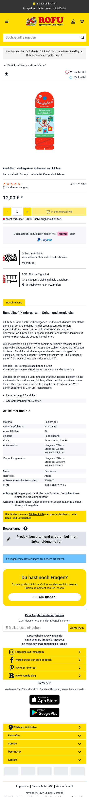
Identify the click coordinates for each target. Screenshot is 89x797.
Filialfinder (60, 8)
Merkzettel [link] (77, 77)
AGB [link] (50, 786)
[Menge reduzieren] (7, 212)
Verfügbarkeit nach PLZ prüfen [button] (41, 284)
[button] (25, 528)
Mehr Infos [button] (28, 262)
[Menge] (17, 212)
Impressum (22, 786)
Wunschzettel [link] (75, 72)
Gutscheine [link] (44, 8)
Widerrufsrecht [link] (64, 786)
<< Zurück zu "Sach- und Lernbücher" (25, 65)
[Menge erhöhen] (27, 212)
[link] (73, 21)
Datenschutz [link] (39, 786)
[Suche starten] (82, 37)
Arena (47, 475)
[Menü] (13, 21)
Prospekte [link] (29, 8)
